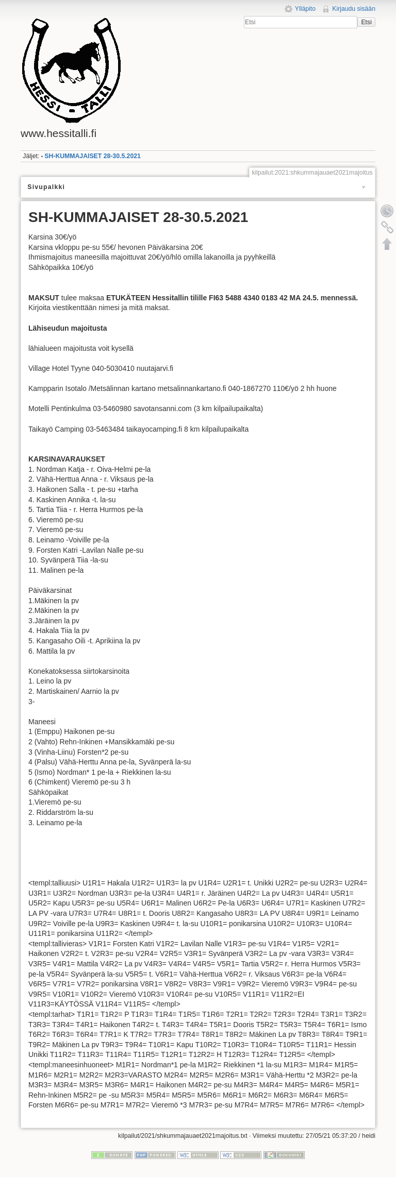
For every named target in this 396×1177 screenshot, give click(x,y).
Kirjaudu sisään (353, 8)
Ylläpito (305, 8)
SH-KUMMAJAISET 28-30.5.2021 (92, 156)
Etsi (366, 22)
